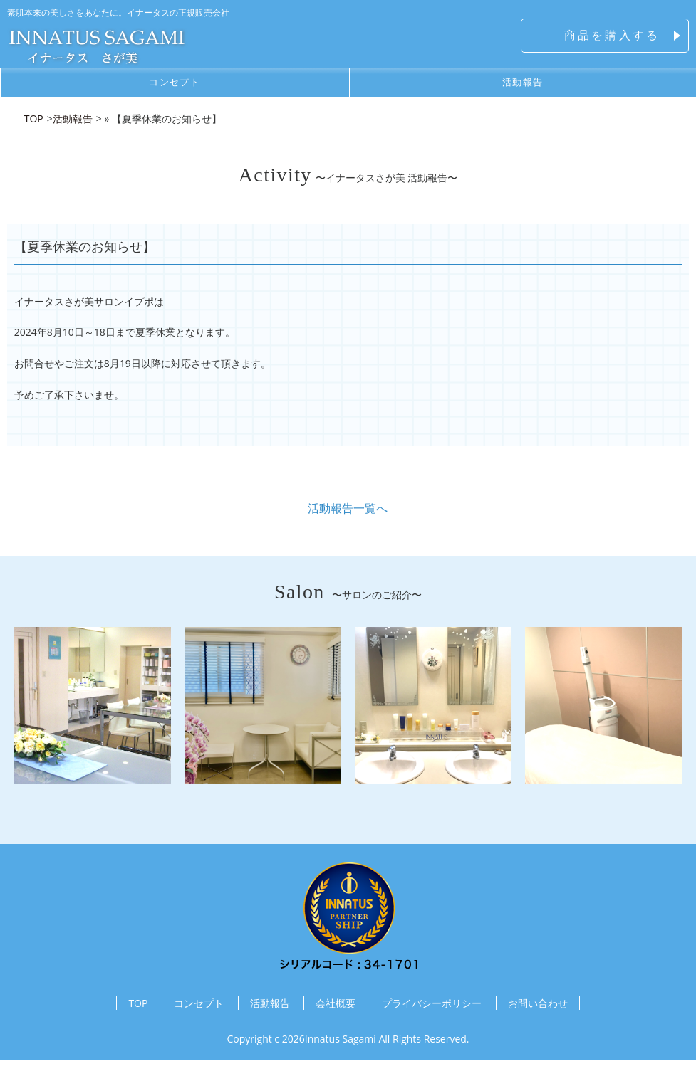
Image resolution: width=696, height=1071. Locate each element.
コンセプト (174, 85)
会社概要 (335, 1014)
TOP (137, 1014)
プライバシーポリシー (432, 1014)
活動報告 (270, 1014)
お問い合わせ (538, 1014)
